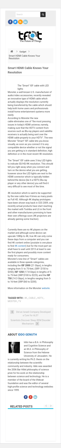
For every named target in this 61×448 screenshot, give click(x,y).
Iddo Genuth (27, 334)
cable (32, 298)
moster (12, 301)
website (46, 288)
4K (25, 298)
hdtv (40, 298)
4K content (20, 246)
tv (19, 301)
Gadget (23, 51)
